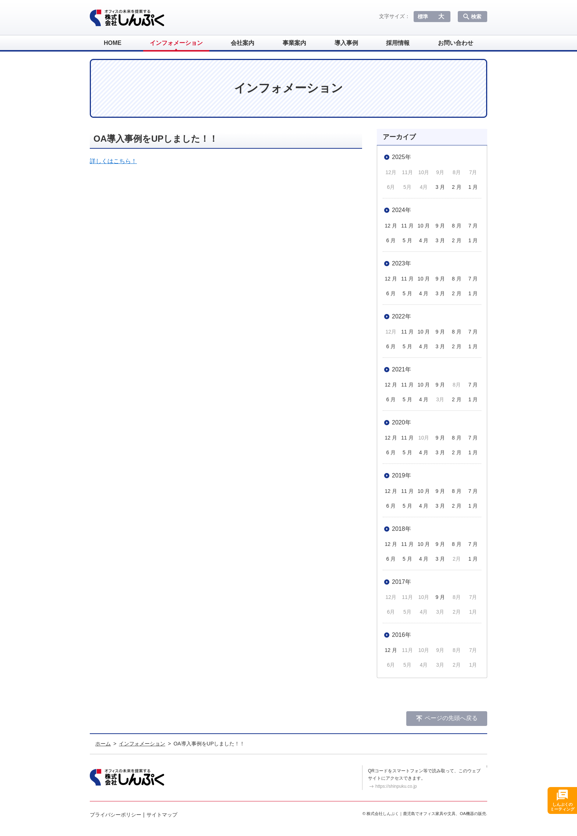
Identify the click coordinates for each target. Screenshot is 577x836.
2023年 (401, 263)
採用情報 (398, 43)
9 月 (440, 226)
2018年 (401, 529)
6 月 (391, 240)
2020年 (401, 422)
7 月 (473, 226)
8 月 (456, 226)
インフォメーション (176, 43)
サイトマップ (161, 815)
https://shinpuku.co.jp (396, 786)
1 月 (473, 187)
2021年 (401, 369)
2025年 (401, 157)
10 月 (424, 226)
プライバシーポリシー (115, 815)
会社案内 (242, 43)
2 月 (456, 187)
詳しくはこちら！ (113, 161)
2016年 (401, 635)
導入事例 (346, 43)
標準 (423, 17)
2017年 (401, 582)
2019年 (401, 475)
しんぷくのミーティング (562, 806)
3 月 (440, 187)
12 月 (391, 226)
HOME (112, 43)
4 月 (424, 240)
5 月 (407, 240)
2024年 (401, 210)
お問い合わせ (455, 43)
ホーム (103, 744)
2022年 (401, 316)
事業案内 (294, 43)
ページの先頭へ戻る (451, 718)
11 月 (407, 226)
